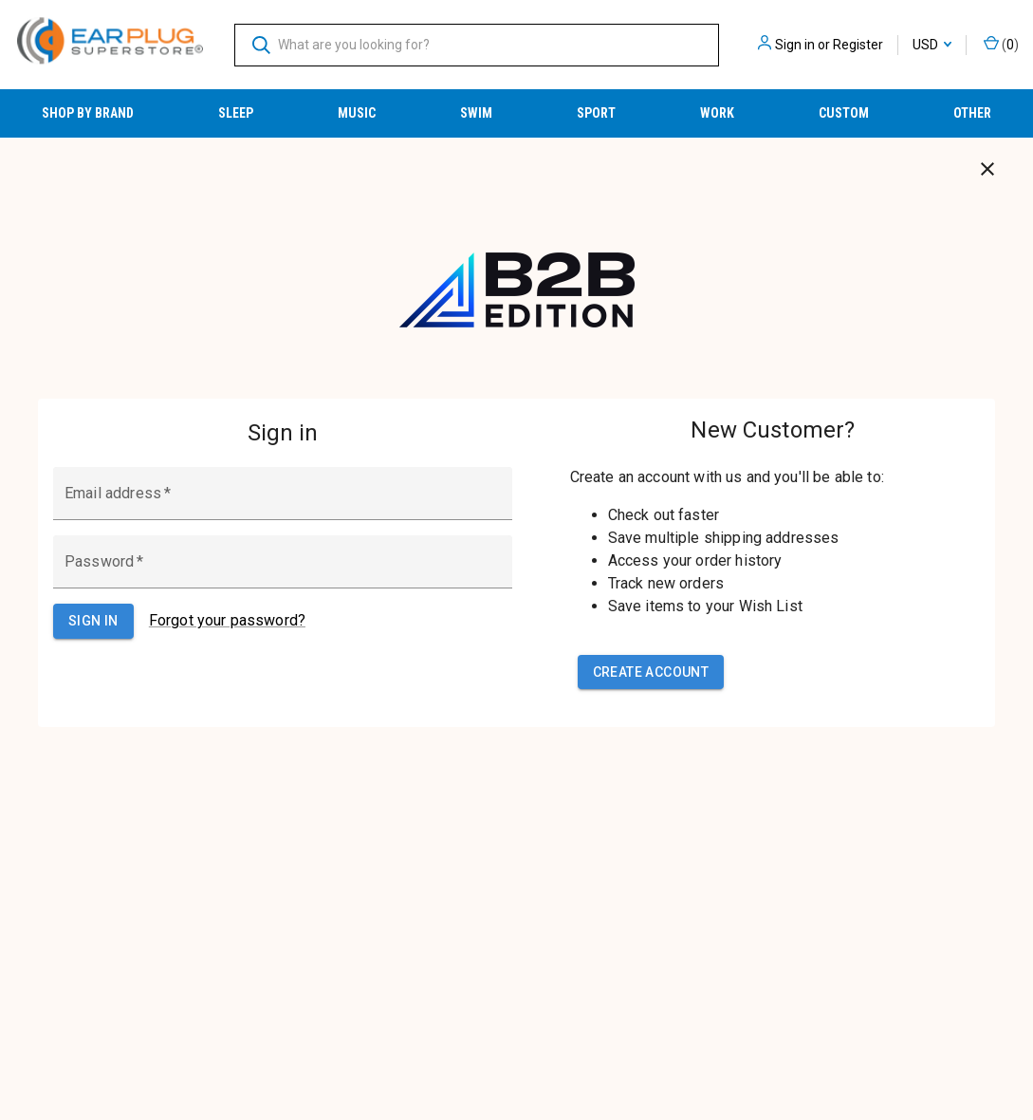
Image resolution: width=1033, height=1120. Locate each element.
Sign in (795, 44)
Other (972, 113)
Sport (596, 113)
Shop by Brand (88, 113)
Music (357, 113)
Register (858, 44)
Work (717, 113)
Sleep (235, 113)
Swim (476, 113)
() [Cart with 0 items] (1001, 43)
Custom (844, 113)
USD (932, 44)
